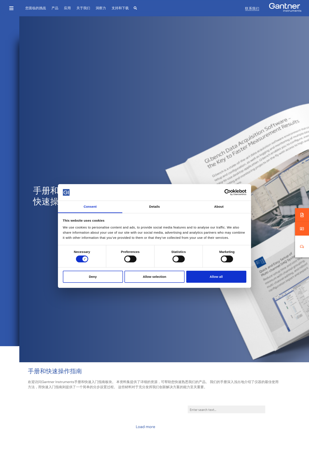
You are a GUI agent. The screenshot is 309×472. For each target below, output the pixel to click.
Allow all (216, 276)
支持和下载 (120, 8)
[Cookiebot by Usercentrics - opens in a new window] (227, 192)
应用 (67, 8)
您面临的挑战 (35, 8)
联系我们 (252, 8)
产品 (55, 8)
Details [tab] (154, 206)
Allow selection (154, 276)
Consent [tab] (90, 206)
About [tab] (219, 206)
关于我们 (83, 8)
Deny (93, 276)
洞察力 (101, 8)
